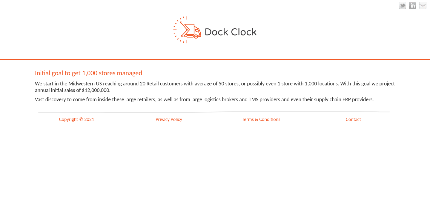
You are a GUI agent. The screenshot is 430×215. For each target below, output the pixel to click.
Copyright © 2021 (76, 119)
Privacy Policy (169, 119)
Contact (353, 119)
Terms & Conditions (261, 119)
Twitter (402, 5)
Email (422, 5)
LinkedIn (412, 5)
